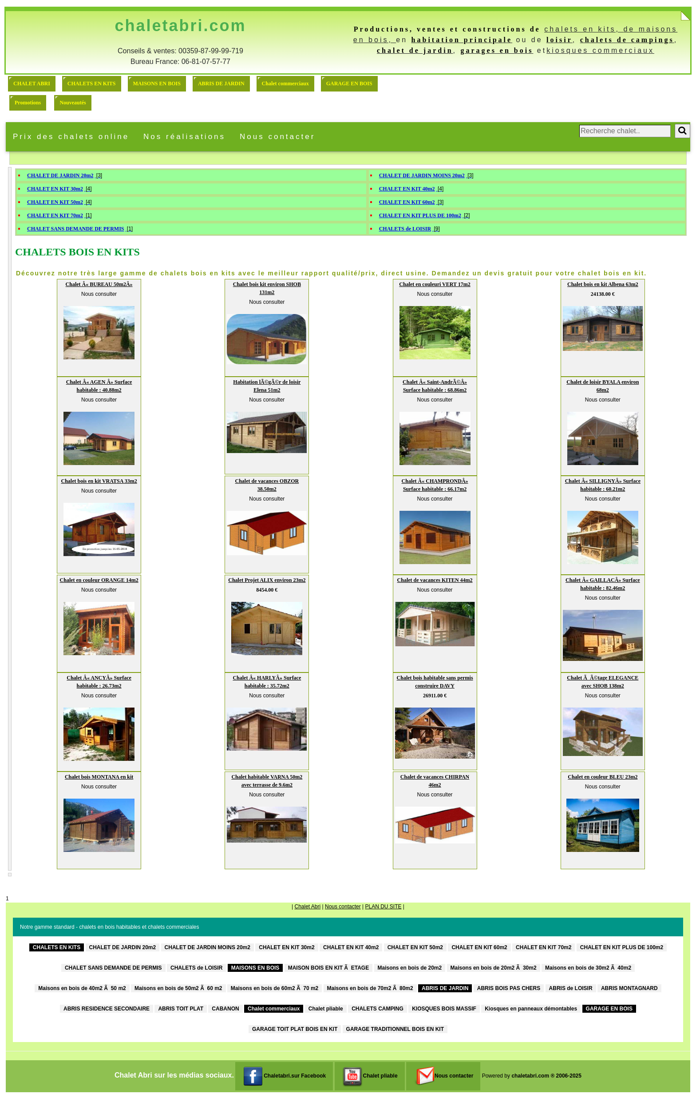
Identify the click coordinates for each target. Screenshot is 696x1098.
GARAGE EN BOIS (349, 83)
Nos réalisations (184, 136)
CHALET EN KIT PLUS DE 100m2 (420, 215)
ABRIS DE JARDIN (221, 83)
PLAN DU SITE (383, 906)
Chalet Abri (307, 906)
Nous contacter (277, 136)
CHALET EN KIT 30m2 (55, 189)
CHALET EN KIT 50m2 (55, 202)
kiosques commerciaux (600, 50)
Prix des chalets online (71, 136)
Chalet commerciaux (285, 83)
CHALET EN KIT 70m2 (55, 215)
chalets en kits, (583, 29)
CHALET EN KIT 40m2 (407, 189)
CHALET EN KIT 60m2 (407, 202)
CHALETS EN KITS (91, 83)
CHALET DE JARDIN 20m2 (60, 175)
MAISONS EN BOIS (157, 83)
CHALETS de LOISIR (405, 229)
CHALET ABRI (31, 83)
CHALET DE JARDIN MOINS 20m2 (422, 175)
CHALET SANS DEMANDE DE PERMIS (75, 229)
